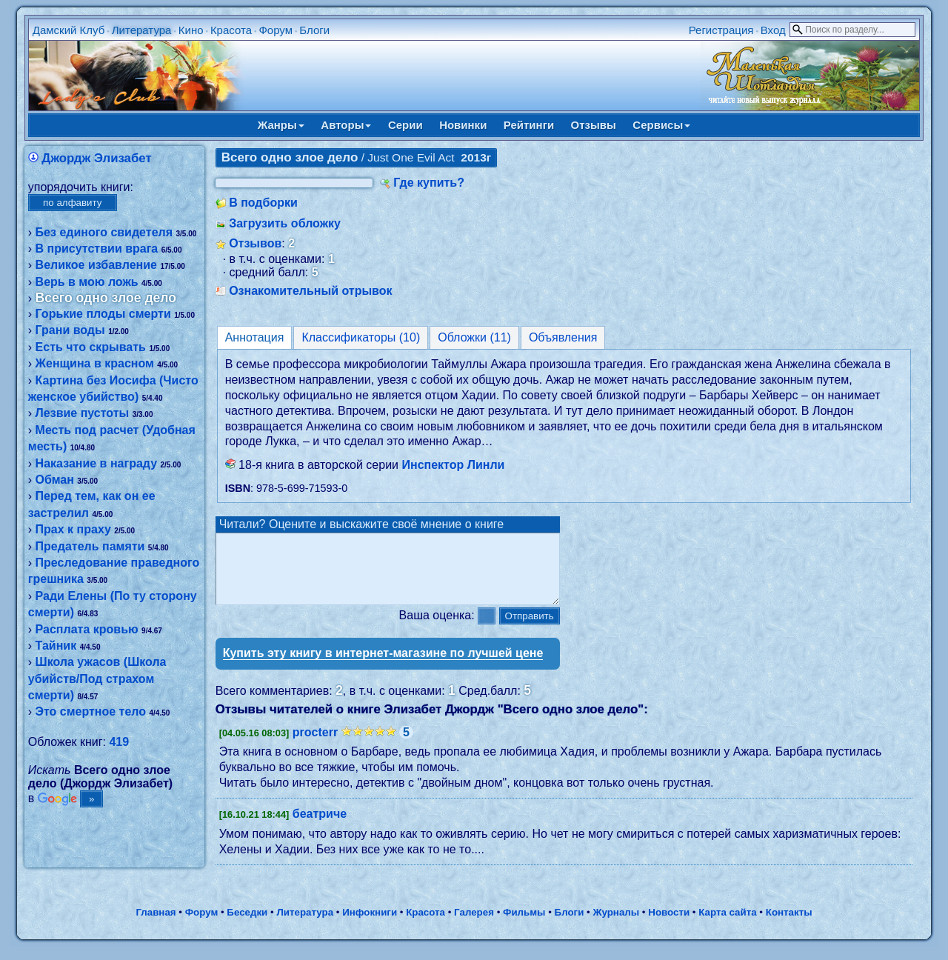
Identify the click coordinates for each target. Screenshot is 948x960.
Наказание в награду (96, 463)
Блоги (314, 30)
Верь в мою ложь (87, 282)
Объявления (563, 337)
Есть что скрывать (91, 347)
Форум (275, 30)
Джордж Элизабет (96, 158)
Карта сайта (727, 925)
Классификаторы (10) (360, 337)
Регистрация (721, 30)
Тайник (56, 645)
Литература (142, 30)
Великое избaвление (96, 265)
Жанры (281, 125)
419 (119, 742)
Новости (669, 925)
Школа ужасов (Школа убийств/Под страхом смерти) (97, 678)
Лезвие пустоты (83, 413)
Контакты (789, 925)
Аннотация (254, 337)
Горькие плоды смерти (103, 313)
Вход (773, 30)
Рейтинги (529, 125)
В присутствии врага (97, 248)
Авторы (346, 125)
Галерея (474, 925)
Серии (405, 125)
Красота (231, 30)
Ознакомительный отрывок (310, 290)
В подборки (263, 202)
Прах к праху (73, 529)
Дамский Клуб (69, 30)
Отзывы (593, 125)
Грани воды (70, 330)
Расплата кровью (87, 629)
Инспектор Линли (452, 465)
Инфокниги (369, 925)
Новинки (463, 125)
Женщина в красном (95, 363)
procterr (315, 745)
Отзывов (255, 243)
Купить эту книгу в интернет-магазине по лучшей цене (383, 666)
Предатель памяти (90, 546)
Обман (55, 479)
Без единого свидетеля (104, 232)
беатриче (320, 827)
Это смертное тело (91, 711)
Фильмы (524, 925)
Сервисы (661, 125)
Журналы (615, 925)
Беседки (247, 925)
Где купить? (428, 182)
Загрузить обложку (285, 223)
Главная (156, 925)
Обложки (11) (474, 337)
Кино (191, 30)
